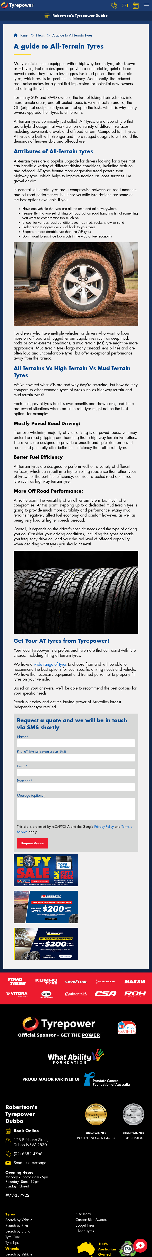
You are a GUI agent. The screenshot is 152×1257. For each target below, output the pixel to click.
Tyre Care (12, 1196)
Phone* (41, 751)
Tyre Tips (12, 1202)
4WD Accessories (18, 1231)
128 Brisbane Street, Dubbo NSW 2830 (31, 1102)
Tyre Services (15, 1254)
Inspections (13, 1242)
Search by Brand (17, 1191)
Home (20, 35)
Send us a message (30, 1122)
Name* (22, 737)
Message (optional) (31, 795)
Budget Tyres (85, 1185)
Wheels (12, 1208)
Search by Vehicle (18, 1179)
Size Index (83, 1173)
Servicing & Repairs (20, 1248)
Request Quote (32, 843)
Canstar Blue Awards (91, 1179)
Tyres (10, 1173)
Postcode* (24, 781)
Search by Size (16, 1185)
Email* (22, 766)
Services (12, 1225)
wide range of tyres (50, 664)
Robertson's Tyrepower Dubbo (76, 15)
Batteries (11, 1236)
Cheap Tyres (85, 1190)
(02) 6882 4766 (28, 1113)
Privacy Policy (104, 826)
